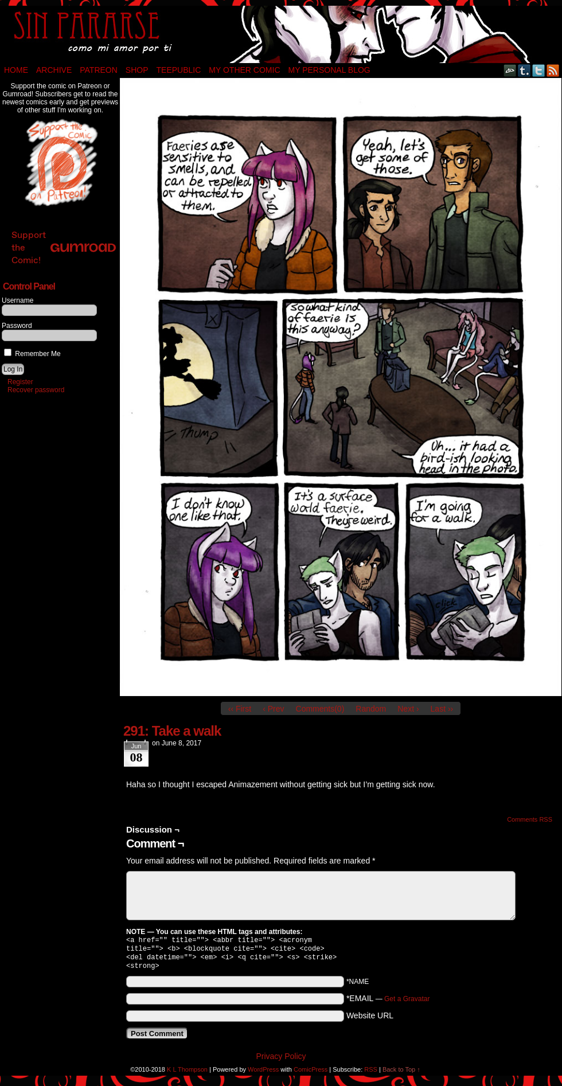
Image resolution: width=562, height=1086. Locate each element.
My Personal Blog (329, 70)
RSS (553, 70)
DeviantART (510, 70)
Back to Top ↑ (401, 1074)
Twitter (539, 70)
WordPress (263, 1074)
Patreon (99, 70)
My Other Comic (244, 70)
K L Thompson (187, 1074)
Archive (54, 70)
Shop (137, 70)
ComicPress (310, 1074)
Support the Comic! (63, 247)
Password (17, 326)
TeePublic (179, 70)
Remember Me (32, 354)
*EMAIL (388, 1002)
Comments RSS (529, 819)
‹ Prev (273, 708)
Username (17, 300)
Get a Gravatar (407, 1003)
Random (371, 708)
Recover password (35, 390)
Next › (408, 708)
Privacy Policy (281, 1060)
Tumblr (524, 70)
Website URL (369, 1020)
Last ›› (442, 708)
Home (16, 70)
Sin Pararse (281, 34)
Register (20, 382)
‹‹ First (239, 708)
